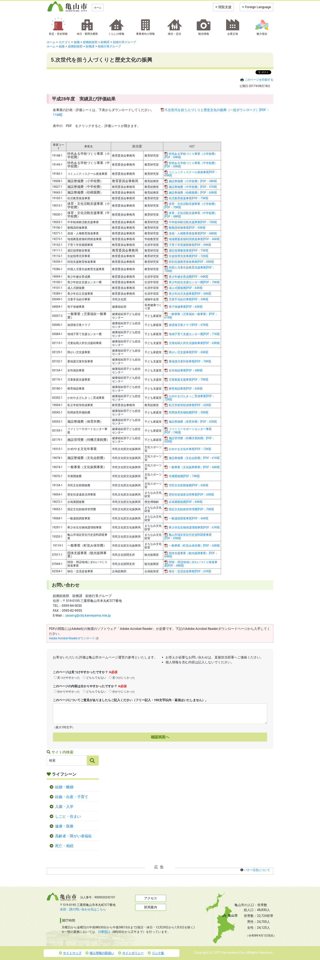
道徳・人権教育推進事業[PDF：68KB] (193, 233)
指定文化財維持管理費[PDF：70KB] (191, 509)
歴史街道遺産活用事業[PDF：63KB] (191, 494)
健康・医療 (64, 826)
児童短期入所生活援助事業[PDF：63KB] (194, 343)
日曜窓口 (104, 932)
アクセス (150, 898)
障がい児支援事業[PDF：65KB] (188, 352)
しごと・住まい (68, 816)
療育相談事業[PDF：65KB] (185, 388)
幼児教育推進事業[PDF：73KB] (188, 198)
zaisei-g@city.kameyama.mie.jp (88, 615)
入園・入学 (64, 807)
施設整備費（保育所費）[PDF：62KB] (193, 421)
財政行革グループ (124, 42)
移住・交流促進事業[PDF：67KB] (190, 571)
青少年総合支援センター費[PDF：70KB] (194, 282)
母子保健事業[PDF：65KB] (185, 306)
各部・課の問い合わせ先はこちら (83, 909)
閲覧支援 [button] (224, 7)
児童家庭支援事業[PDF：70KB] (188, 379)
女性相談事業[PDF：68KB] (185, 370)
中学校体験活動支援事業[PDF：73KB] (193, 222)
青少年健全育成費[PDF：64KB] (188, 276)
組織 (77, 42)
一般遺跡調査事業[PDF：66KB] (188, 518)
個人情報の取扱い (100, 953)
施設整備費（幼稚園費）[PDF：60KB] (193, 192)
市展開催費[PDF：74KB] (184, 476)
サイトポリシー (131, 953)
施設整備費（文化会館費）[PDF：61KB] (194, 458)
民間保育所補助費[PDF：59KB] (188, 412)
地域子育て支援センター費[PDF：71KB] (194, 334)
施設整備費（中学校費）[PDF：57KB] (193, 186)
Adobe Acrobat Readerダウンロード (74, 638)
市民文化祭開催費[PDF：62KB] (188, 485)
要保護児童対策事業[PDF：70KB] (190, 361)
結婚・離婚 (64, 787)
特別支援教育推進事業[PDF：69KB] (191, 261)
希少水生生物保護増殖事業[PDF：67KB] (194, 527)
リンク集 (156, 953)
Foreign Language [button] (258, 7)
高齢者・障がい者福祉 (73, 836)
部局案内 (150, 907)
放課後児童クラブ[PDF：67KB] (188, 324)
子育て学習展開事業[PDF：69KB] (190, 244)
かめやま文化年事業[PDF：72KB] (190, 449)
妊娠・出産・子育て (71, 797)
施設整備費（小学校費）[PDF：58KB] (193, 181)
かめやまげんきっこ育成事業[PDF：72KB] (189, 397)
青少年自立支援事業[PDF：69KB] (190, 293)
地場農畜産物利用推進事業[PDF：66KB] (194, 239)
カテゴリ (64, 42)
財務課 (105, 42)
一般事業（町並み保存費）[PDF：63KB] (194, 545)
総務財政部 (90, 42)
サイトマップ (70, 953)
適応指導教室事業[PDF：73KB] (188, 250)
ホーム (97, 7)
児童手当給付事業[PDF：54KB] (188, 299)
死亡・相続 (64, 846)
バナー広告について (257, 870)
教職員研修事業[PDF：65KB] (187, 227)
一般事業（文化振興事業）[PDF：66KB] (194, 467)
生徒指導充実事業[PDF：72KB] (188, 256)
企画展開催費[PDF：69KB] (185, 501)
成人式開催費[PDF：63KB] (185, 288)
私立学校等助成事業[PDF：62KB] (190, 405)
